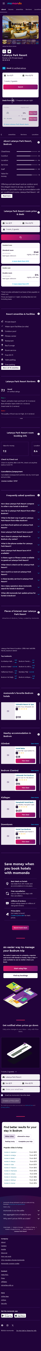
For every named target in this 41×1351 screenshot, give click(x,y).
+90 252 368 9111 (9, 65)
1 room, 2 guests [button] (10, 81)
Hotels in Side (9, 1141)
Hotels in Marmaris (10, 1147)
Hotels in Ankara (9, 1150)
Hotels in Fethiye (10, 1156)
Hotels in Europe (18, 1204)
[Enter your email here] (22, 1065)
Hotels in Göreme (10, 1153)
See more (35, 720)
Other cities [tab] (9, 1113)
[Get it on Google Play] (7, 1293)
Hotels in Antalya (10, 1132)
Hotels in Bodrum (28, 1206)
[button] (3, 3)
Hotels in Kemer (9, 1159)
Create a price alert (17, 892)
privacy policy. (5, 1083)
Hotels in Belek (9, 1135)
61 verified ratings (19, 68)
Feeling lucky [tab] (10, 1118)
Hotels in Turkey (30, 1204)
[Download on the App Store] (20, 1293)
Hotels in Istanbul (10, 1128)
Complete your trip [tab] (25, 1118)
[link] (25, 737)
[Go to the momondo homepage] (14, 3)
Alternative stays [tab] (23, 1113)
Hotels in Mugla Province (12, 1206)
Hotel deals (6, 1204)
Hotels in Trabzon (10, 1144)
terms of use (29, 1081)
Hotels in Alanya (9, 1138)
